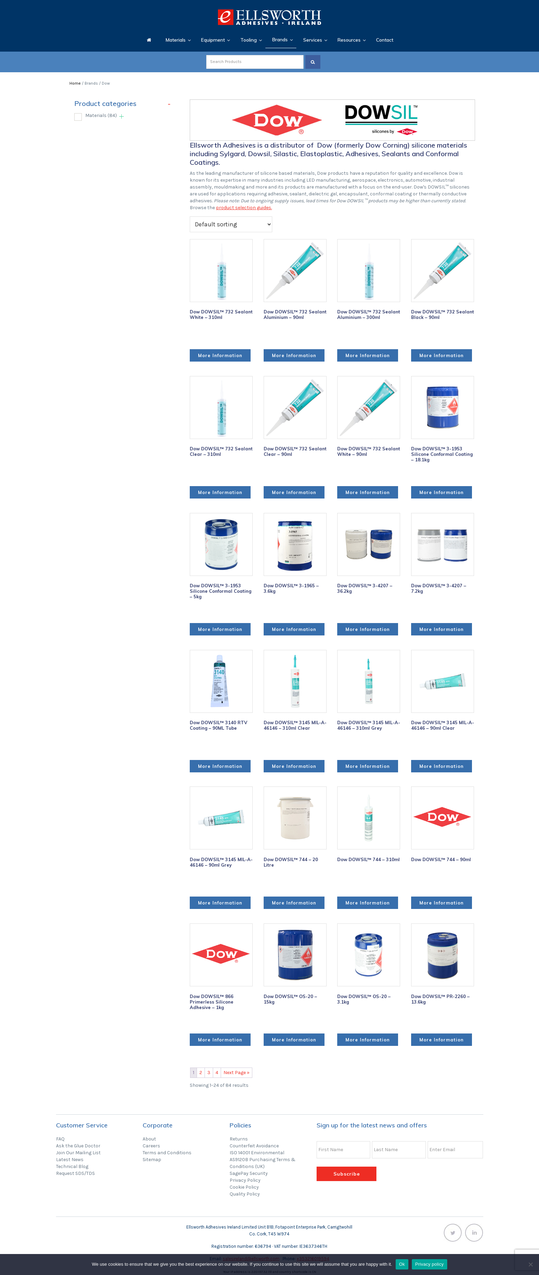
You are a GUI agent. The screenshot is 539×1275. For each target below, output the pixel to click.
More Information (220, 355)
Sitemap (152, 1159)
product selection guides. (244, 208)
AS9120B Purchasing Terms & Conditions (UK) (263, 1163)
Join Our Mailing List (78, 1153)
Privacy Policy (245, 1180)
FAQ (60, 1139)
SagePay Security (249, 1173)
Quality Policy (245, 1194)
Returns (239, 1139)
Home (75, 83)
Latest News (70, 1159)
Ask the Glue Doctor (78, 1146)
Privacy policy (429, 1264)
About (149, 1139)
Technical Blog (72, 1166)
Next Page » (236, 1072)
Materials (101, 115)
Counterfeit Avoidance (254, 1146)
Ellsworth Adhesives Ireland (269, 17)
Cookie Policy (244, 1187)
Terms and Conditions (167, 1153)
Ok (402, 1264)
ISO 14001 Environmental (257, 1153)
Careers (151, 1146)
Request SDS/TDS (75, 1173)
